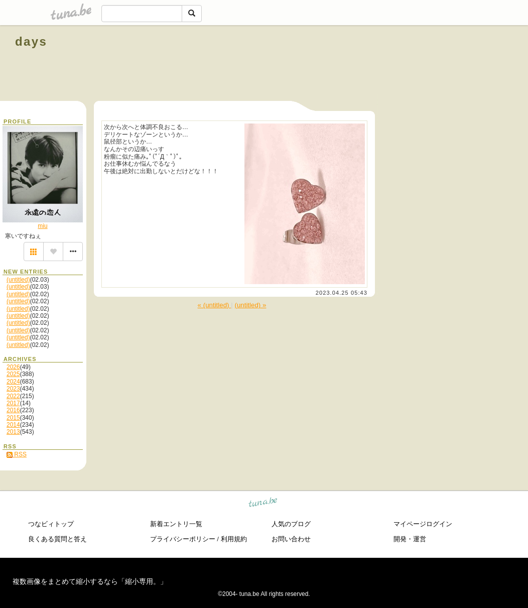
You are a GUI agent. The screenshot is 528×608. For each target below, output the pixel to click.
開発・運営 (409, 539)
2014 (13, 424)
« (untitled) (214, 305)
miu (42, 225)
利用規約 (234, 539)
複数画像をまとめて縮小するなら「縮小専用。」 (90, 581)
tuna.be (263, 504)
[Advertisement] (398, 64)
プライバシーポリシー (182, 539)
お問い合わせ (291, 539)
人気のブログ (291, 524)
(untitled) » (250, 305)
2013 (13, 431)
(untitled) (18, 279)
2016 (13, 410)
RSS (17, 454)
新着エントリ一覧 (176, 524)
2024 (13, 381)
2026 (13, 367)
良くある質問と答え (57, 539)
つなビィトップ (51, 524)
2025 (13, 374)
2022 (13, 396)
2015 (13, 417)
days (31, 41)
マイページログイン (422, 524)
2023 (13, 388)
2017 (13, 403)
